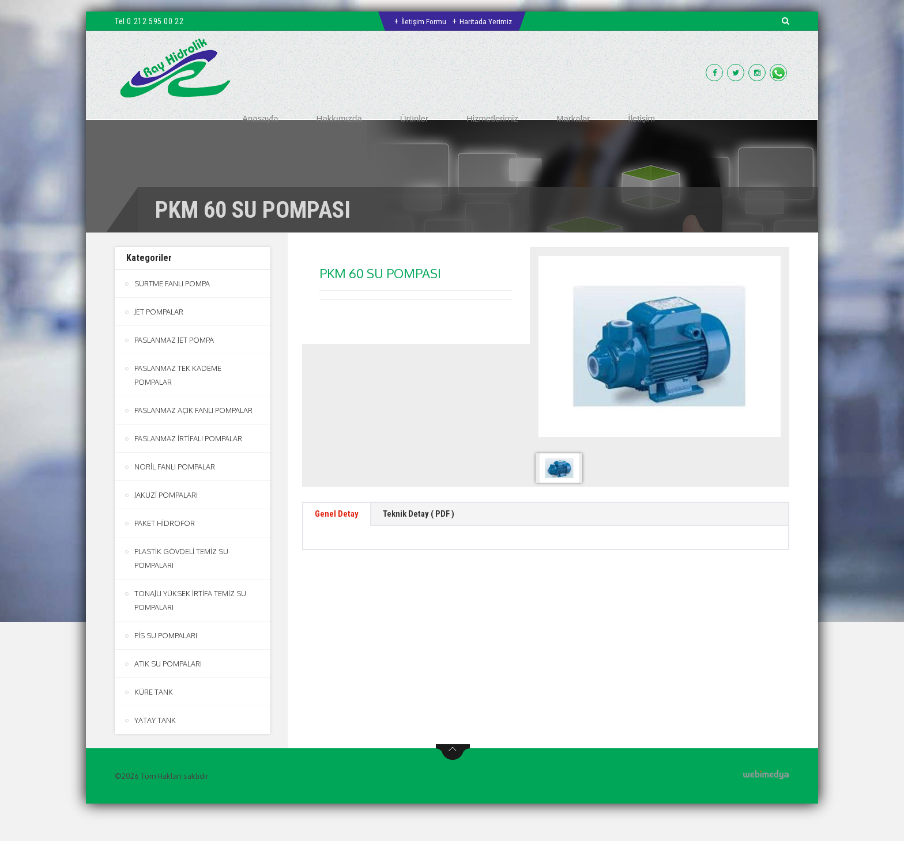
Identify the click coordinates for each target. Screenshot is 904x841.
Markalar (573, 118)
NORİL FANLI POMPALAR (174, 466)
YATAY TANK (155, 720)
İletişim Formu (424, 21)
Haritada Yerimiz (486, 21)
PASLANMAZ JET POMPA (174, 339)
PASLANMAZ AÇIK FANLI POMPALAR (193, 410)
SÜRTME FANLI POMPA (172, 283)
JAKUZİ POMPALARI (166, 494)
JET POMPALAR (158, 311)
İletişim (641, 118)
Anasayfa (260, 118)
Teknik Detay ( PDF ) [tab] (432, 515)
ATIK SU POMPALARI (168, 663)
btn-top (453, 752)
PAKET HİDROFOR (164, 523)
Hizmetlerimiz (492, 118)
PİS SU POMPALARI (165, 635)
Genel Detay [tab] (340, 515)
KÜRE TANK (153, 691)
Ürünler (414, 118)
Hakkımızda (339, 118)
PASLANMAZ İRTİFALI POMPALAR (188, 438)
